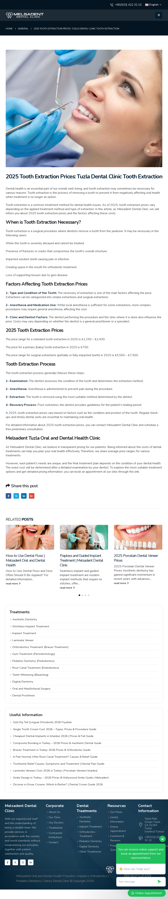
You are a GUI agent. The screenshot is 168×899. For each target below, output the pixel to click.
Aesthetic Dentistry (24, 619)
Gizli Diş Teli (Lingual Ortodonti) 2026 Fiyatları (42, 722)
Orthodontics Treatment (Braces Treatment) (40, 647)
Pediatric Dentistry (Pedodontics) (33, 660)
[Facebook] (7, 862)
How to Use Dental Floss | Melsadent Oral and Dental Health (25, 560)
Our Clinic (54, 817)
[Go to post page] (30, 537)
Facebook (8, 496)
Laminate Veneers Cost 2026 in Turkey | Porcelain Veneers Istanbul (55, 770)
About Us (54, 811)
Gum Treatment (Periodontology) (33, 653)
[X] (15, 862)
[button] (158, 15)
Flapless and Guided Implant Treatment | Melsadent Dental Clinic (81, 560)
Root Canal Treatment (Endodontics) (35, 667)
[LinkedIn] (30, 862)
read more (13, 583)
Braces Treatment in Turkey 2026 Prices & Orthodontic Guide (51, 749)
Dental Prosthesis (23, 695)
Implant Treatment (24, 633)
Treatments (56, 827)
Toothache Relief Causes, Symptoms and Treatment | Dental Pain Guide (58, 763)
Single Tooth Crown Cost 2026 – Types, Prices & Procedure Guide (54, 729)
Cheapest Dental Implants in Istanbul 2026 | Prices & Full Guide (53, 736)
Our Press (116, 811)
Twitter (16, 496)
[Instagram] (23, 862)
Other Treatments (90, 851)
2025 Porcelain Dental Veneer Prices (136, 558)
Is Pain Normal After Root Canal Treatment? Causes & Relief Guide (55, 756)
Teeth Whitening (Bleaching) (30, 674)
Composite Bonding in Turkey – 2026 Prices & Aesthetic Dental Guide (57, 742)
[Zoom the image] (25, 14)
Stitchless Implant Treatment (30, 626)
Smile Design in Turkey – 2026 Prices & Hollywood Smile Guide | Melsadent (61, 777)
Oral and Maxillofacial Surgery (31, 688)
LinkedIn (24, 496)
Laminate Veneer (23, 640)
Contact (53, 842)
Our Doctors (56, 822)
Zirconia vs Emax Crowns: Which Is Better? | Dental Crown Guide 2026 (58, 784)
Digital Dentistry (22, 681)
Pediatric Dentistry (90, 841)
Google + (31, 496)
